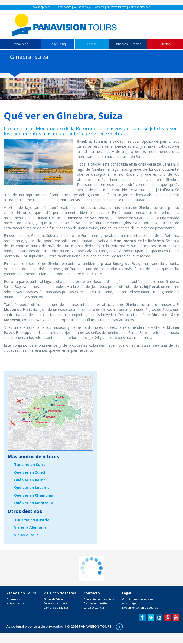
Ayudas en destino (96, 603)
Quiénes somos (62, 7)
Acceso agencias (41, 7)
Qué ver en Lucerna (32, 487)
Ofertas (165, 44)
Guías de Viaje (82, 7)
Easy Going (58, 44)
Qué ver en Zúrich (30, 472)
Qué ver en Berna (30, 479)
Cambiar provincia (139, 7)
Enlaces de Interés (56, 603)
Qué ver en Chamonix (33, 495)
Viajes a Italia (26, 535)
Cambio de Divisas (56, 607)
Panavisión (20, 44)
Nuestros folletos (116, 7)
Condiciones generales (137, 599)
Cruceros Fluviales (128, 44)
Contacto (99, 7)
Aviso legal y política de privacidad (34, 626)
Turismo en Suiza (30, 464)
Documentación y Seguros (140, 607)
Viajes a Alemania (30, 527)
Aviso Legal (129, 603)
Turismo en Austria (31, 519)
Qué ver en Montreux (33, 502)
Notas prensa (15, 603)
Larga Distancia (94, 607)
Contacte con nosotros (99, 599)
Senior (91, 44)
